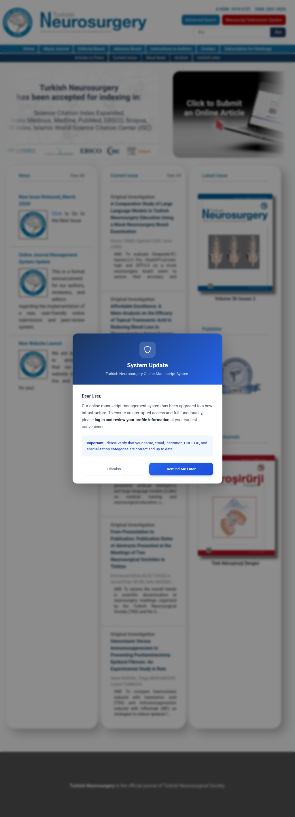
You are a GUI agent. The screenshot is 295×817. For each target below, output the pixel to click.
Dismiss (114, 469)
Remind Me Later (181, 469)
